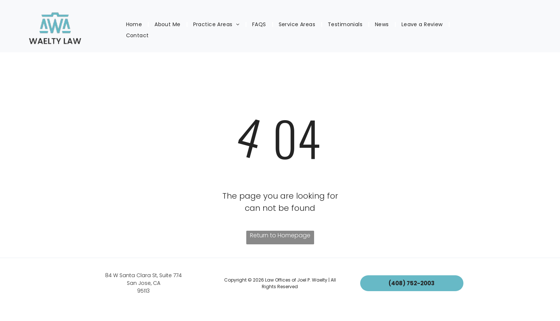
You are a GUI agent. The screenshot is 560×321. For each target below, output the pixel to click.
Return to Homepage (280, 235)
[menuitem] (135, 24)
